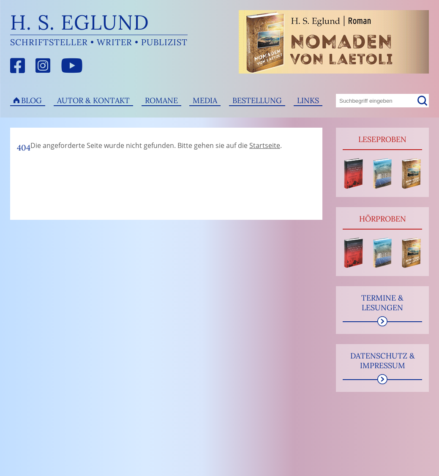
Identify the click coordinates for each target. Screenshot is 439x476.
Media (205, 100)
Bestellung (257, 100)
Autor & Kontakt (93, 100)
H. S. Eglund (79, 22)
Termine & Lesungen (382, 302)
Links (308, 100)
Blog (31, 100)
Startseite (264, 145)
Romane (161, 100)
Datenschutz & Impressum (382, 360)
